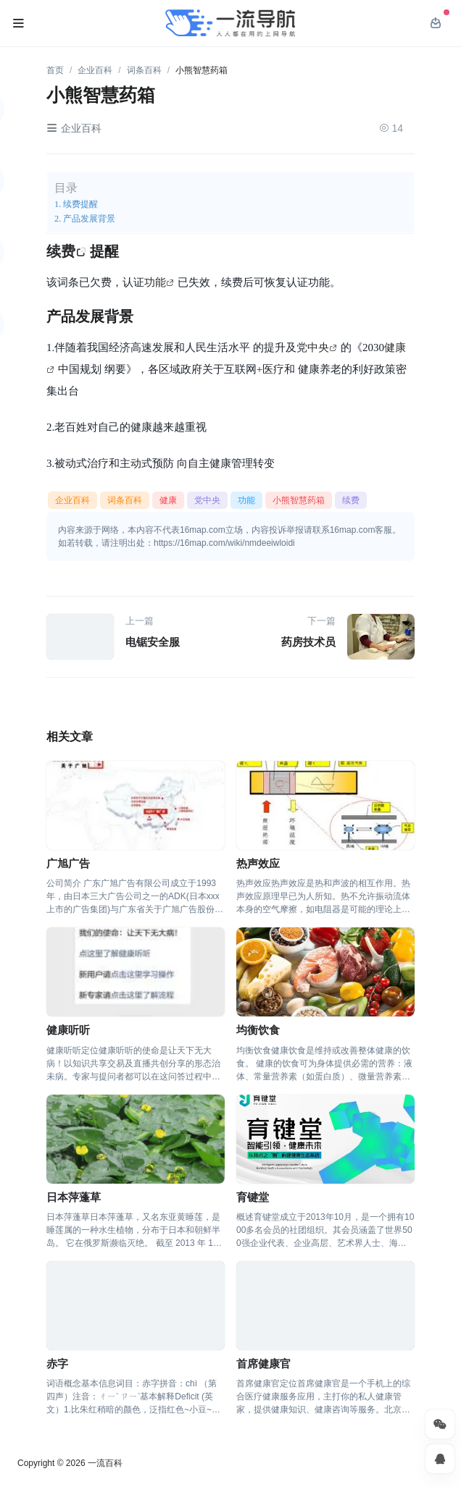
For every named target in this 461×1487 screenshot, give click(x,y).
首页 (55, 70)
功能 (155, 282)
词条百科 (144, 70)
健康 (168, 500)
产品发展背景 (89, 218)
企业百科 (95, 70)
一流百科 (105, 1463)
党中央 (312, 347)
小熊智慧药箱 (299, 500)
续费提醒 (80, 204)
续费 (60, 251)
